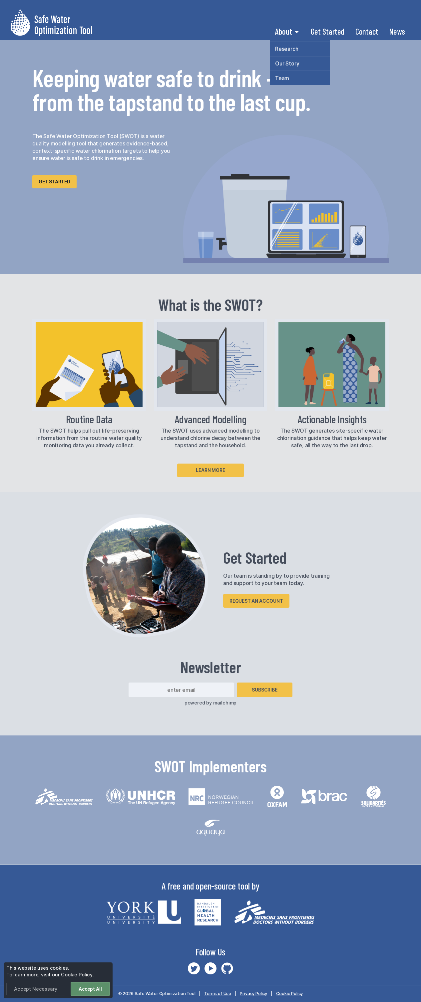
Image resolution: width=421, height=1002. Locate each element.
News (397, 31)
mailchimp (224, 702)
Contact (367, 31)
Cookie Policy (289, 993)
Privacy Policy (253, 993)
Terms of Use (217, 993)
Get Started (327, 31)
